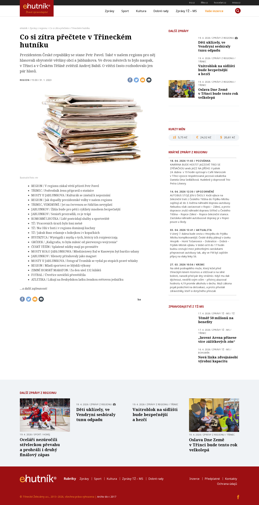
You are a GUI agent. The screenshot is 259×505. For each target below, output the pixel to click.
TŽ (233, 313)
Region (24, 80)
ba (139, 299)
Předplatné (212, 479)
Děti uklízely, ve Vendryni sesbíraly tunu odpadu (214, 46)
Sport (125, 11)
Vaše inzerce (214, 11)
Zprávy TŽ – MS (186, 11)
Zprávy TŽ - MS (221, 313)
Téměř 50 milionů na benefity (215, 320)
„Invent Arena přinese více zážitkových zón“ (217, 339)
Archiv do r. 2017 (106, 496)
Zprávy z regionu (223, 37)
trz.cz (192, 2)
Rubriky (70, 478)
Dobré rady (161, 11)
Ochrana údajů (227, 484)
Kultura (141, 11)
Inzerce (194, 479)
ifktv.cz (204, 2)
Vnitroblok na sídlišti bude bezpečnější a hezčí (216, 70)
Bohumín (204, 352)
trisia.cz (236, 2)
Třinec (202, 61)
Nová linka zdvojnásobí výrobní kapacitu (218, 359)
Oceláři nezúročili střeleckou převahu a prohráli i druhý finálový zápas (40, 447)
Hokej (46, 434)
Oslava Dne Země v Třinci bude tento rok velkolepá (218, 93)
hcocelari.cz (220, 2)
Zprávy (109, 11)
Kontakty (231, 479)
